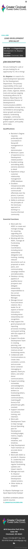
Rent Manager (23, 547)
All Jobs (5, 35)
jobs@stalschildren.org (14, 502)
